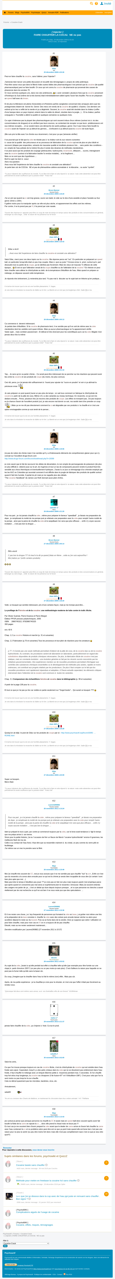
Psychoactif (7, 1234)
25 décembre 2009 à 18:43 (54, 242)
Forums (11, 12)
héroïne (22, 610)
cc (26, 198)
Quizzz (44, 12)
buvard (34, 920)
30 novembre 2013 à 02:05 (54, 1058)
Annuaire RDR (53, 12)
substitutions (13, 656)
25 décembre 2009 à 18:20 (54, 194)
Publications (64, 12)
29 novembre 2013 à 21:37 (54, 1021)
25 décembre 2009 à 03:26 (54, 72)
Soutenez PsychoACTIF (19, 1265)
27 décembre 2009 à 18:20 (54, 601)
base (75, 914)
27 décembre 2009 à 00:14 (54, 544)
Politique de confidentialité (42, 1274)
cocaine (39, 673)
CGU (54, 1274)
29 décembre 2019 (51, 1184)
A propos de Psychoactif (25, 1274)
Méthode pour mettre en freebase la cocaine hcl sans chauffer (46, 1180)
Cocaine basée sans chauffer (30, 1165)
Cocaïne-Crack (16, 22)
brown (25, 98)
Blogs (17, 12)
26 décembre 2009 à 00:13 (54, 319)
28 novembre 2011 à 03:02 (54, 961)
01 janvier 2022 (44, 1202)
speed (9, 98)
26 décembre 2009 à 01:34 (54, 370)
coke (31, 140)
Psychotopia (35, 12)
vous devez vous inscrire (43, 1150)
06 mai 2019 (43, 1168)
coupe (31, 265)
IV (32, 206)
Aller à (26, 1243)
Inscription (108, 12)
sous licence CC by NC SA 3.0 (65, 1269)
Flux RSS (68, 1274)
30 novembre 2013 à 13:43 (54, 1117)
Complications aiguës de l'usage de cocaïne (37, 1212)
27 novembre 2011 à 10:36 (54, 910)
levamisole (67, 151)
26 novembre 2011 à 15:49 (54, 869)
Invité (105, 3)
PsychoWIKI (25, 12)
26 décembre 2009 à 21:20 (54, 511)
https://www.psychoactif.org (42, 1269)
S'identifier (99, 12)
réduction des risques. (12, 1259)
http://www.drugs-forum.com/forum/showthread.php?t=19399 (29, 459)
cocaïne (28, 76)
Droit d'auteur (9, 1269)
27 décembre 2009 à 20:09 (54, 775)
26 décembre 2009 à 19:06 (54, 449)
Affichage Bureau (10, 1274)
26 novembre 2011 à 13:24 (54, 808)
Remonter (7, 1148)
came (23, 1124)
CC (31, 874)
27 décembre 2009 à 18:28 (54, 729)
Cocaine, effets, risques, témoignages (34, 1225)
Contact (59, 1274)
